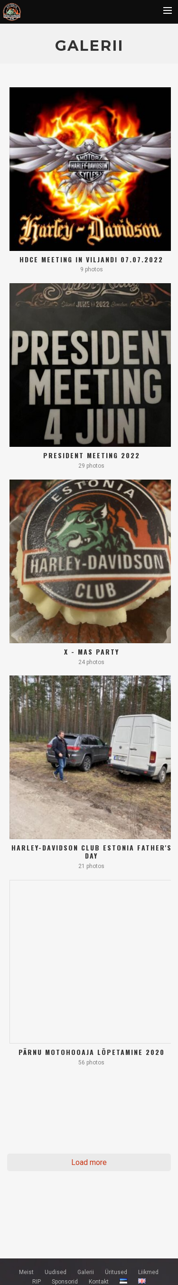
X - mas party (91, 651)
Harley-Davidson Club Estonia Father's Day (91, 851)
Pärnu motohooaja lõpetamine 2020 (92, 1052)
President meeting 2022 (91, 455)
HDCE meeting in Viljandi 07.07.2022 (91, 259)
